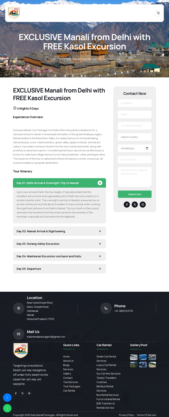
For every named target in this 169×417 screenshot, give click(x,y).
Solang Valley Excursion (38, 244)
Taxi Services (70, 382)
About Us (68, 360)
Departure (29, 269)
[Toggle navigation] (158, 13)
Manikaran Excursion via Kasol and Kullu (49, 256)
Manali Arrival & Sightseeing (41, 231)
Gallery (67, 373)
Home (51, 59)
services (68, 369)
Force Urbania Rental (108, 399)
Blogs (66, 365)
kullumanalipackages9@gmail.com (46, 336)
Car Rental (69, 390)
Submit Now (134, 194)
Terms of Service (146, 415)
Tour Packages (71, 386)
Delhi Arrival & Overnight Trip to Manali (48, 183)
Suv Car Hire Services (109, 373)
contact (67, 378)
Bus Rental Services (108, 395)
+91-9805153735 (123, 311)
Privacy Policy (126, 415)
